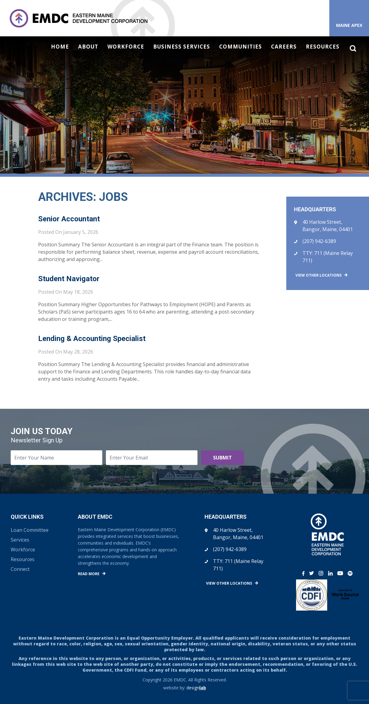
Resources (322, 46)
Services (20, 539)
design (196, 688)
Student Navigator (68, 278)
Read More (88, 573)
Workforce (125, 46)
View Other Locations (318, 275)
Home (60, 46)
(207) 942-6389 (319, 241)
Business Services (181, 46)
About (88, 46)
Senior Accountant (69, 219)
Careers (284, 46)
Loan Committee (30, 530)
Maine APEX (349, 25)
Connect (20, 569)
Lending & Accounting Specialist (92, 338)
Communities (240, 46)
